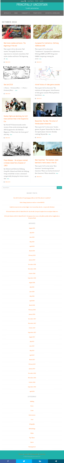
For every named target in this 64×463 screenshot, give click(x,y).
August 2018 (32, 282)
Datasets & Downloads (52, 13)
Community (25, 13)
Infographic (32, 424)
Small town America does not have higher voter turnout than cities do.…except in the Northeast (32, 207)
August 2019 (32, 228)
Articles (6, 13)
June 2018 (32, 291)
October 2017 (32, 328)
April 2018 (32, 300)
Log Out (41, 1)
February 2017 (32, 364)
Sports (32, 442)
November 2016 (32, 377)
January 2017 (32, 368)
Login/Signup (31, 1)
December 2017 (32, 319)
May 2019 (32, 241)
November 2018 (32, 269)
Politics (32, 433)
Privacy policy (34, 454)
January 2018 (32, 314)
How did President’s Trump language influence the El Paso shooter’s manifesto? (32, 198)
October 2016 (32, 382)
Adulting (32, 401)
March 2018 (32, 305)
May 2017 (32, 350)
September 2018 (32, 278)
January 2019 (32, 260)
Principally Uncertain (32, 4)
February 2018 (32, 309)
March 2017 (32, 359)
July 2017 (32, 341)
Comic (16, 13)
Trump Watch (37, 13)
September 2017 (32, 332)
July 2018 (32, 287)
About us (20, 454)
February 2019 (32, 255)
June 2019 (32, 237)
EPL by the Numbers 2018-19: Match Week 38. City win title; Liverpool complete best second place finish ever (32, 211)
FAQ (29, 454)
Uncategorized (32, 447)
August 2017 (32, 337)
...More (6, 58)
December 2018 (32, 264)
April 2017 (32, 355)
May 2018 (32, 296)
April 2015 (32, 391)
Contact (26, 454)
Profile (36, 1)
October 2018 (32, 273)
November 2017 (32, 323)
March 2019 (32, 250)
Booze (32, 406)
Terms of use (42, 454)
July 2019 (32, 232)
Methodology (32, 428)
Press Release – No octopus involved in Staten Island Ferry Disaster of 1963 (16, 163)
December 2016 (32, 373)
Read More (26, 37)
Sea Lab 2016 (8, 84)
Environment (32, 415)
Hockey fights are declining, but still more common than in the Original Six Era (16, 118)
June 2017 (32, 346)
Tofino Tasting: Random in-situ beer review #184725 (32, 202)
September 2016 (32, 387)
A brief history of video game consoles (47, 84)
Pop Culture (32, 437)
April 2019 (32, 246)
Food (32, 419)
